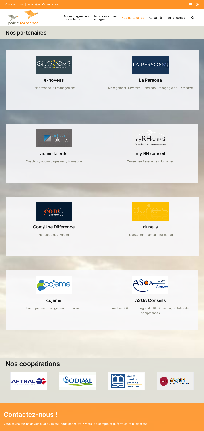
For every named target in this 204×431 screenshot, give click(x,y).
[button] (192, 17)
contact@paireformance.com (42, 4)
